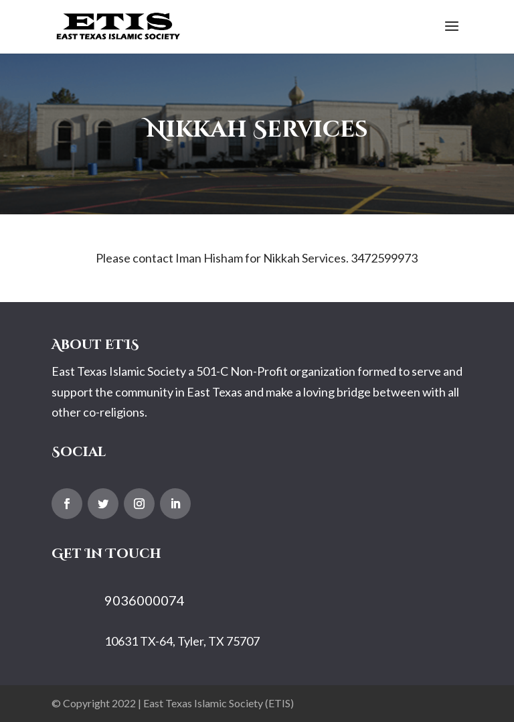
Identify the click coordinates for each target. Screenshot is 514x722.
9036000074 (144, 600)
